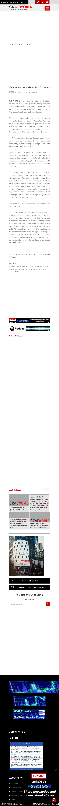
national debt (29, 600)
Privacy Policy (15, 788)
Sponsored (15, 335)
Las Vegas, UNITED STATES (18, 9)
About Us (13, 784)
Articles (20, 44)
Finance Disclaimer (17, 795)
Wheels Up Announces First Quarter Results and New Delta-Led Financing (39, 526)
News (29, 44)
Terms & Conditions (17, 791)
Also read (15, 489)
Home (11, 44)
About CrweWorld (20, 777)
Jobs (12, 799)
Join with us (17, 731)
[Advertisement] (29, 64)
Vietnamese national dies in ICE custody (29, 87)
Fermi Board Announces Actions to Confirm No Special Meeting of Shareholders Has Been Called (18, 523)
